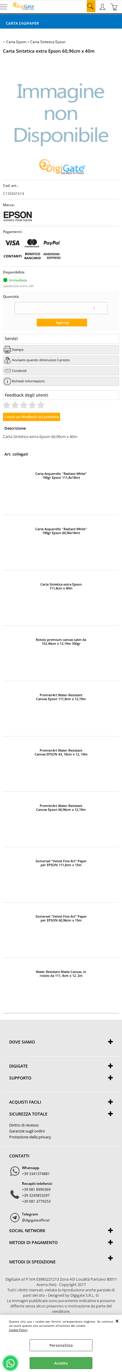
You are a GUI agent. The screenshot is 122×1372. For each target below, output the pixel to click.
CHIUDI (117, 1321)
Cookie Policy (18, 1330)
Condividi (19, 370)
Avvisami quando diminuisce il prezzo (41, 360)
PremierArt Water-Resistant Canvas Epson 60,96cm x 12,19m (61, 807)
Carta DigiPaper (22, 23)
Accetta (61, 1363)
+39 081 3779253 (36, 1201)
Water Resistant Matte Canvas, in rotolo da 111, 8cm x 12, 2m (61, 973)
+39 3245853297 (36, 1195)
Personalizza (61, 1345)
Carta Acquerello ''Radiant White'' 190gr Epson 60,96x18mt (61, 531)
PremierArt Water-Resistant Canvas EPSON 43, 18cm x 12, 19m (61, 752)
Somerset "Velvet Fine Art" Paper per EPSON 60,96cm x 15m (61, 918)
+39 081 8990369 (36, 1189)
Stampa (17, 349)
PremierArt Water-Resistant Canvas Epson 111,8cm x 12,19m (61, 697)
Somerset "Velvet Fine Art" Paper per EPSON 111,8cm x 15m (61, 863)
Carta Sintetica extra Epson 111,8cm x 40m (61, 586)
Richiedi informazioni (28, 381)
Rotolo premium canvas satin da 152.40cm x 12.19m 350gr (61, 641)
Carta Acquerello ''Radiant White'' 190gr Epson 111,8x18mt (61, 475)
